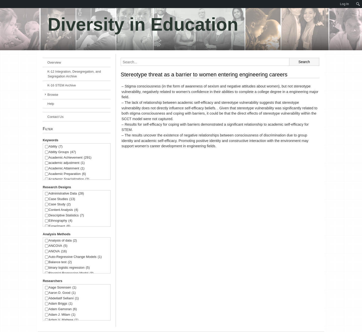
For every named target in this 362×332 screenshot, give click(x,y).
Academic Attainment (66, 168)
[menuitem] (2, 4)
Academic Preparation (67, 174)
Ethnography (60, 220)
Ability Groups (62, 152)
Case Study (60, 204)
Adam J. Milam (62, 314)
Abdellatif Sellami (64, 298)
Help (51, 104)
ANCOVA (58, 246)
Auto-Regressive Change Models (75, 257)
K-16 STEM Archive (62, 85)
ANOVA (58, 251)
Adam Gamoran (63, 309)
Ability (56, 146)
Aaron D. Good (62, 293)
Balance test (60, 262)
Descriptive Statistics (66, 215)
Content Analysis (63, 210)
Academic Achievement (70, 157)
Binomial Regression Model (71, 273)
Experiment (59, 226)
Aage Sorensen (62, 287)
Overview (54, 62)
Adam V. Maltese (63, 320)
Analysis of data (63, 240)
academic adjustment (67, 163)
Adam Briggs (60, 303)
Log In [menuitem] (344, 4)
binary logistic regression (69, 267)
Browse (53, 95)
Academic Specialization (69, 179)
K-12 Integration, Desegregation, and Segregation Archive (74, 74)
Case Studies (62, 199)
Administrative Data (66, 193)
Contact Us (56, 117)
